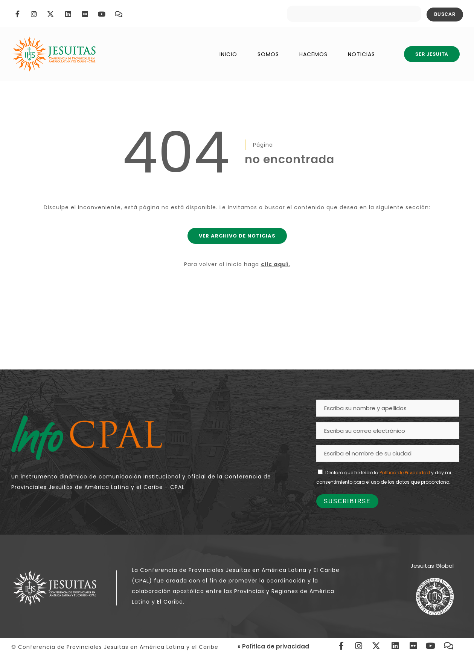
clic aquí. (275, 264)
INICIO (228, 54)
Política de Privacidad (405, 472)
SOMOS (268, 54)
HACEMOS (313, 54)
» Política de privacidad (273, 646)
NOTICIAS (361, 54)
